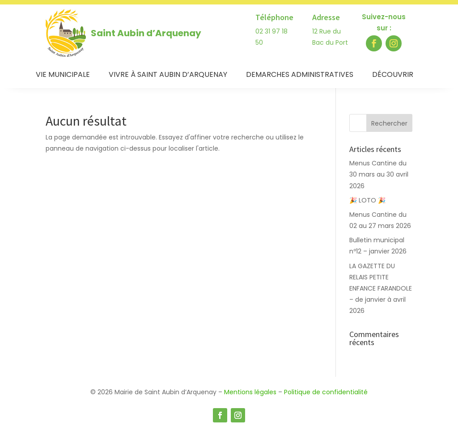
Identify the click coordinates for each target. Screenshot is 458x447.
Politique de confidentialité (326, 392)
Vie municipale (63, 76)
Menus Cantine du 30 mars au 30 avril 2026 (378, 174)
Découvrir (392, 76)
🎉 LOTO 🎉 (368, 200)
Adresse (326, 17)
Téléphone (274, 17)
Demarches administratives (299, 76)
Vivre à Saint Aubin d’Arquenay (168, 76)
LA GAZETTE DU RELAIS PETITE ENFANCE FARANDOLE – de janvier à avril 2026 (380, 288)
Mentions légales (250, 392)
